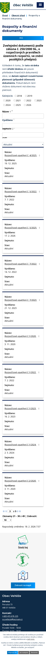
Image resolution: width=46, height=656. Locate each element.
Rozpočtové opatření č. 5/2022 (23, 191)
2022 (28, 100)
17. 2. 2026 (10, 235)
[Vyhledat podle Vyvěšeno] (23, 125)
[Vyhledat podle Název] (23, 116)
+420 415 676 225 (10, 616)
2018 (19, 95)
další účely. (31, 639)
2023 (39, 100)
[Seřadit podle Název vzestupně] (12, 110)
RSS (31, 38)
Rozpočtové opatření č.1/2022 (22, 372)
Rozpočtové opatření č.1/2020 (22, 336)
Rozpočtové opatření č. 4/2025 (23, 155)
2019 (29, 95)
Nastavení (34, 652)
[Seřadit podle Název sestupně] (12, 111)
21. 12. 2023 (11, 308)
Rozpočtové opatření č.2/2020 (22, 480)
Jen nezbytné (24, 652)
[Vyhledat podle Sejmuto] (23, 134)
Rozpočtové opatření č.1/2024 (22, 444)
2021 (18, 100)
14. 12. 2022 (11, 271)
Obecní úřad (18, 15)
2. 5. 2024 (9, 452)
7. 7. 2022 (9, 199)
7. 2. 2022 (9, 380)
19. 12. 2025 (11, 163)
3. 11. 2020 (10, 344)
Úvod (5, 15)
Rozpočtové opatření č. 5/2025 (23, 227)
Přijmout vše (12, 652)
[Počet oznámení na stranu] (7, 520)
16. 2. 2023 (10, 416)
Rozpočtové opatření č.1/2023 (22, 408)
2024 (8, 104)
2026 (28, 104)
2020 (8, 100)
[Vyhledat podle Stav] (23, 144)
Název (6, 111)
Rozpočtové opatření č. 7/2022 (23, 263)
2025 (18, 104)
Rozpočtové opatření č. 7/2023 (23, 300)
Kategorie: (7, 95)
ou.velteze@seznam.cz (12, 619)
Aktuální (9, 176)
